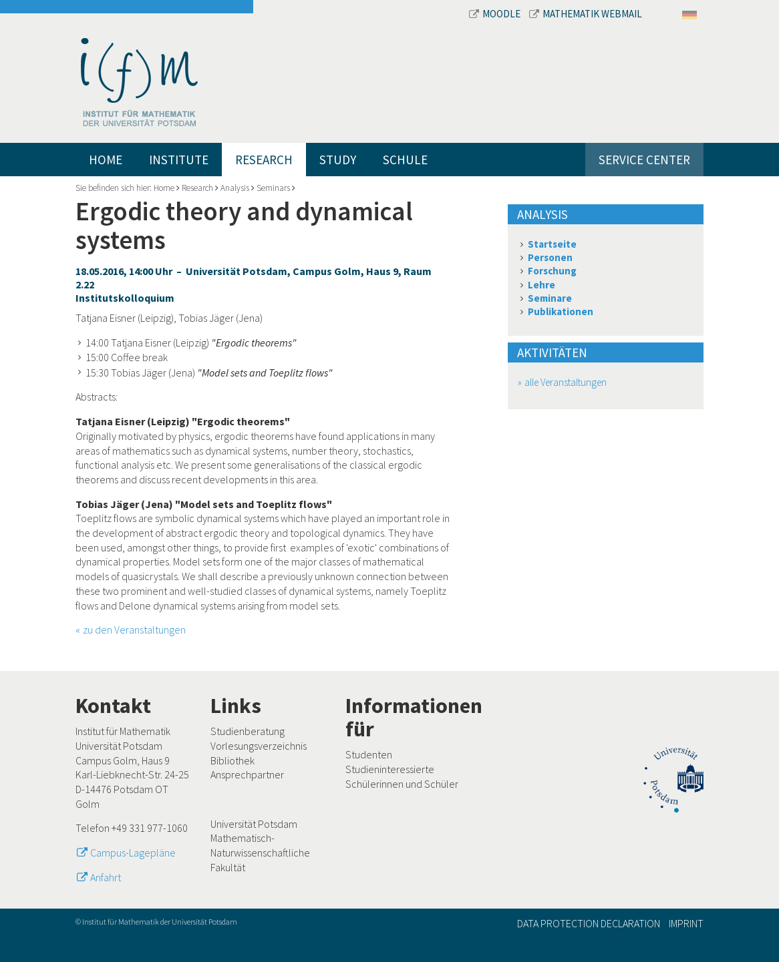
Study (337, 160)
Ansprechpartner (247, 774)
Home (105, 160)
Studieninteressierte (389, 769)
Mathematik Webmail (585, 13)
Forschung (552, 270)
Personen (550, 257)
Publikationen (560, 311)
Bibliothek (232, 760)
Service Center (644, 160)
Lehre (541, 284)
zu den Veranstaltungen (134, 629)
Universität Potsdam (253, 823)
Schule (405, 160)
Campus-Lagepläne (133, 852)
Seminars (273, 188)
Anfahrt (105, 877)
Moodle (495, 13)
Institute (178, 160)
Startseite (552, 244)
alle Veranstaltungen (565, 382)
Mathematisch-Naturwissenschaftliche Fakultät (260, 852)
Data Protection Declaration (588, 923)
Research (264, 160)
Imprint (686, 923)
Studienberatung (247, 731)
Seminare (550, 298)
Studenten (368, 754)
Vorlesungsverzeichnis (258, 745)
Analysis (234, 188)
